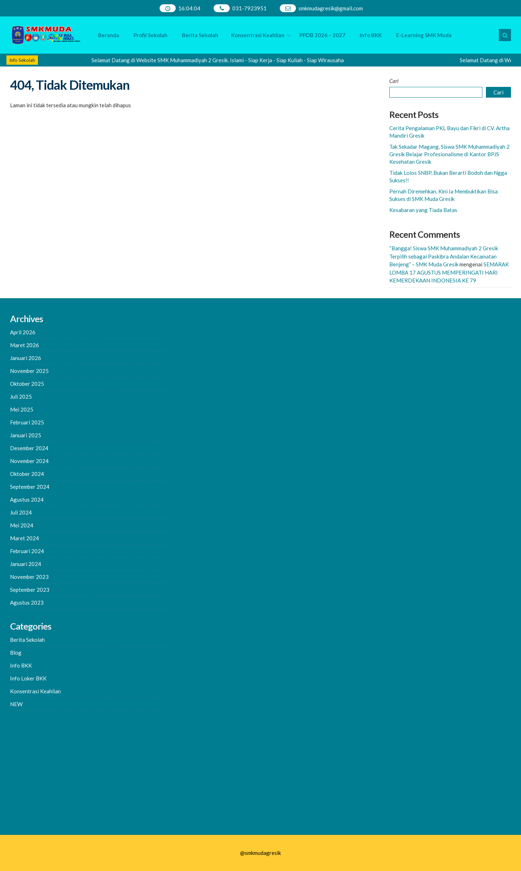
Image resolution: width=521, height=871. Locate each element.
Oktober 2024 (27, 474)
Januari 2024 (25, 564)
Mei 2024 (21, 525)
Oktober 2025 (27, 383)
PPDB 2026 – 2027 (322, 35)
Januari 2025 (25, 435)
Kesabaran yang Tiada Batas (423, 210)
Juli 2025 (21, 396)
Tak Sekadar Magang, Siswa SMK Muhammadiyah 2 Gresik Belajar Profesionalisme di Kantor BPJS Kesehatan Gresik (449, 154)
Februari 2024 (27, 551)
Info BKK (371, 35)
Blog (15, 652)
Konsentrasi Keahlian (257, 35)
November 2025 (29, 371)
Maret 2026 (24, 345)
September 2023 (29, 589)
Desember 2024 (29, 448)
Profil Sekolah (150, 35)
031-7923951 (249, 8)
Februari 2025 (27, 422)
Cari (394, 81)
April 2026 (22, 332)
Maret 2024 (24, 538)
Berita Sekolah (200, 35)
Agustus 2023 (27, 602)
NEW (16, 704)
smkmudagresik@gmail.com (330, 8)
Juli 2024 (21, 512)
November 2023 (29, 577)
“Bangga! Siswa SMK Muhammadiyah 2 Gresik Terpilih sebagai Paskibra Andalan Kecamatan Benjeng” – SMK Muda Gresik (443, 256)
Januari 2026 (25, 358)
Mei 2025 (21, 409)
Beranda (108, 35)
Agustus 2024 (27, 499)
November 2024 (29, 461)
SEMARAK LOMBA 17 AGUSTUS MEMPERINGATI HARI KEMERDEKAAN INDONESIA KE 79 (449, 272)
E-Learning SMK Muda (424, 35)
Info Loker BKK (28, 678)
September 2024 (29, 486)
